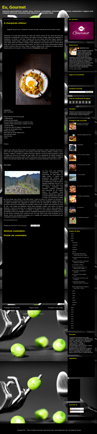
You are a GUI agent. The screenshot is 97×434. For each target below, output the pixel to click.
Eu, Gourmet (14, 7)
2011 (72, 328)
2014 (72, 321)
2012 (72, 325)
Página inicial (33, 307)
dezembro (75, 242)
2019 (72, 310)
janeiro (74, 304)
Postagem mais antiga (55, 307)
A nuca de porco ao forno (83, 164)
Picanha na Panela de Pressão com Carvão (83, 124)
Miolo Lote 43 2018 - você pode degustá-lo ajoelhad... (80, 261)
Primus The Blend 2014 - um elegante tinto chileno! (79, 267)
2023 (72, 236)
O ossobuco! (80, 207)
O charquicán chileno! (77, 265)
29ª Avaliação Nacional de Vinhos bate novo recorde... (80, 254)
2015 (72, 319)
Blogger (79, 430)
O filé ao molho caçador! (83, 154)
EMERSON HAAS (84, 48)
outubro (74, 247)
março (74, 300)
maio (73, 295)
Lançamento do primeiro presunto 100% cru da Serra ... (80, 283)
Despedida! (80, 144)
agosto (74, 252)
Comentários (74, 411)
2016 (72, 316)
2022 (72, 238)
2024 (72, 234)
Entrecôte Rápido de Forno (84, 134)
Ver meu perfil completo (75, 69)
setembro (75, 249)
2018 (72, 312)
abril (73, 298)
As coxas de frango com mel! (84, 186)
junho (74, 293)
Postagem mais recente (12, 307)
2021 (72, 240)
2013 (72, 323)
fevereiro (74, 302)
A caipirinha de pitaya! (83, 217)
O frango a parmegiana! (83, 196)
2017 (72, 314)
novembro (75, 245)
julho (73, 291)
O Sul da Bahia (81, 174)
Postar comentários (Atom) (35, 314)
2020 (72, 307)
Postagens (73, 409)
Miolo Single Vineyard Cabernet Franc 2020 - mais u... (80, 287)
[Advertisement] (33, 292)
